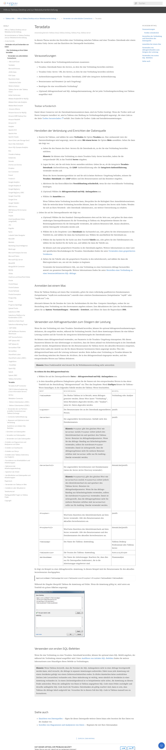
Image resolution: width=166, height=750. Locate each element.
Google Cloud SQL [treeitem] (14, 196)
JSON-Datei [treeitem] (12, 72)
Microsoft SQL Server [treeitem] (15, 260)
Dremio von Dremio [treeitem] (15, 165)
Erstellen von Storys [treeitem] (12, 451)
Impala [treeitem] (10, 216)
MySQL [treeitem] (10, 270)
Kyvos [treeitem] (10, 232)
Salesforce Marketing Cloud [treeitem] (17, 324)
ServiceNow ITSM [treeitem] (14, 348)
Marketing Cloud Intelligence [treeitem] (18, 246)
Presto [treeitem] (10, 301)
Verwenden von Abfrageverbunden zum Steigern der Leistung (151, 50)
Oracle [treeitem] (10, 280)
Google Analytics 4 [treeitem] (14, 186)
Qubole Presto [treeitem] (13, 308)
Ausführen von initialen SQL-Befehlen (97, 658)
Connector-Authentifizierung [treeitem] (17, 417)
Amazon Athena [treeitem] (14, 109)
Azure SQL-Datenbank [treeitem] (16, 144)
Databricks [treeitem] (12, 158)
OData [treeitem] (10, 274)
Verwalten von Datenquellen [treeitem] (15, 435)
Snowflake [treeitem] (12, 365)
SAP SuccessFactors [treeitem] (15, 337)
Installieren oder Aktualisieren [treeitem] (15, 488)
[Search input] (151, 3)
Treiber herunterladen (52, 118)
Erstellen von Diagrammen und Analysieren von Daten (61, 725)
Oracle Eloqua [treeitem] (13, 284)
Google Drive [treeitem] (12, 200)
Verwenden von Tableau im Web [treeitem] (16, 484)
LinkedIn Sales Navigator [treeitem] (16, 235)
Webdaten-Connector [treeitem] (15, 398)
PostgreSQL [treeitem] (12, 298)
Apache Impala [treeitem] (13, 137)
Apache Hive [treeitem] (12, 133)
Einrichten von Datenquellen (51, 719)
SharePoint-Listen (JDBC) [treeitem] (17, 358)
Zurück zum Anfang (85, 738)
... (60, 19)
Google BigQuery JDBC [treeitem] (16, 193)
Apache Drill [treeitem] (12, 130)
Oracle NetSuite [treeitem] (13, 291)
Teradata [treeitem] (11, 382)
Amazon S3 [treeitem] (12, 123)
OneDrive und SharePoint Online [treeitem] (19, 277)
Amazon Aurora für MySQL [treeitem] (17, 113)
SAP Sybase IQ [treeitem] (13, 344)
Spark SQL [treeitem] (12, 368)
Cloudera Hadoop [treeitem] (14, 154)
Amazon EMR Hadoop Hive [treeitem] (17, 116)
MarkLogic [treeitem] (12, 249)
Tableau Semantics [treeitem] (14, 379)
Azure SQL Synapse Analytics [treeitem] (18, 147)
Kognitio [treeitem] (11, 228)
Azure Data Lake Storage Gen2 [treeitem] (18, 140)
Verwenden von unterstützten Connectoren (78, 19)
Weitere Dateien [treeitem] (13, 86)
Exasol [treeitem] (10, 175)
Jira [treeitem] (9, 225)
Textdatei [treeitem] (11, 65)
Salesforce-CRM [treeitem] (14, 312)
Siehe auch (146, 61)
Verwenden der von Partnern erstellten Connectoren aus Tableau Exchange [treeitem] (17, 411)
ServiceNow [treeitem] (12, 351)
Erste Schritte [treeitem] (10, 41)
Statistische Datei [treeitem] (14, 82)
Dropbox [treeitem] (11, 168)
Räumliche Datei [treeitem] (13, 79)
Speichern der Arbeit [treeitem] (12, 472)
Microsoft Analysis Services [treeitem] (17, 253)
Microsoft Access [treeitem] (14, 69)
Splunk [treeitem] (10, 372)
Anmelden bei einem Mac (151, 44)
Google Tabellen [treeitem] (13, 203)
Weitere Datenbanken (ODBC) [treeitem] (19, 405)
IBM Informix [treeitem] (12, 206)
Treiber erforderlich (151, 33)
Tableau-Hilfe (9, 19)
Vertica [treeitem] (10, 395)
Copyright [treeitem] (8, 501)
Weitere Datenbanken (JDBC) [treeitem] (18, 402)
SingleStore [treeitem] (12, 361)
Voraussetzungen (148, 29)
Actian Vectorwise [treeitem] (14, 95)
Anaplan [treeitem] (11, 126)
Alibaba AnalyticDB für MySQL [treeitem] (18, 99)
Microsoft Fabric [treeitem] (13, 256)
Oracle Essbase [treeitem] (13, 287)
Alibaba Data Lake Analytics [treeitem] (17, 102)
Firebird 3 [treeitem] (11, 179)
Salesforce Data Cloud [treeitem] (16, 321)
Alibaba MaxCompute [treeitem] (15, 106)
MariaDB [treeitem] (11, 239)
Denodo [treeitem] (11, 161)
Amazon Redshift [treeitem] (14, 120)
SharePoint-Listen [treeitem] (14, 354)
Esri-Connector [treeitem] (13, 172)
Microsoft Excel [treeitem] (13, 62)
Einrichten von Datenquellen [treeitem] (15, 432)
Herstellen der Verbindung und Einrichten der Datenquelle (152, 38)
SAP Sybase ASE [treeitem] (14, 341)
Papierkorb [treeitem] (8, 481)
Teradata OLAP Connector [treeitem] (17, 386)
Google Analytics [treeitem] (14, 182)
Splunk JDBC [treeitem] (12, 375)
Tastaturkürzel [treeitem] (10, 491)
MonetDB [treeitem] (11, 263)
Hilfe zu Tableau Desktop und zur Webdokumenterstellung (37, 19)
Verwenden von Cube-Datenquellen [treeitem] (18, 439)
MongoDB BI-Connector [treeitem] (16, 267)
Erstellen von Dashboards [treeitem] (14, 448)
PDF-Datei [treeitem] (11, 76)
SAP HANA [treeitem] (12, 328)
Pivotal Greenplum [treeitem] (14, 294)
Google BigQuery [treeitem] (14, 189)
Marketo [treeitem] (11, 242)
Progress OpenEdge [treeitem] (15, 305)
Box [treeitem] (9, 151)
